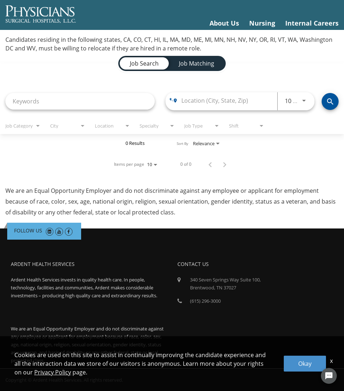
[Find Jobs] (330, 101)
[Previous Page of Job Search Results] (210, 164)
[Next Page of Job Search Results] (224, 164)
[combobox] (80, 101)
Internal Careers (312, 23)
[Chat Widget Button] (329, 376)
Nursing (262, 23)
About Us (224, 23)
